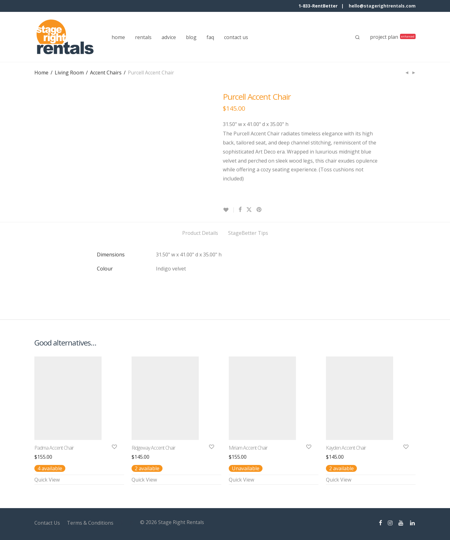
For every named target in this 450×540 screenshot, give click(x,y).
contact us (236, 37)
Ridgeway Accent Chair (153, 447)
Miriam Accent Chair (248, 447)
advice (169, 37)
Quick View (47, 479)
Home (41, 72)
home (118, 37)
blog (191, 37)
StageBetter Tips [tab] (248, 233)
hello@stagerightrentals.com (382, 6)
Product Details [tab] (200, 233)
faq (210, 37)
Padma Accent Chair (54, 447)
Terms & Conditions (90, 522)
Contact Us (47, 522)
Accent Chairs (106, 72)
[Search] (357, 37)
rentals (143, 37)
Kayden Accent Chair (346, 447)
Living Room (69, 72)
